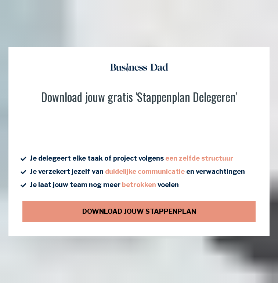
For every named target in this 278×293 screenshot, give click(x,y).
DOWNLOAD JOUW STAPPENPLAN (139, 209)
